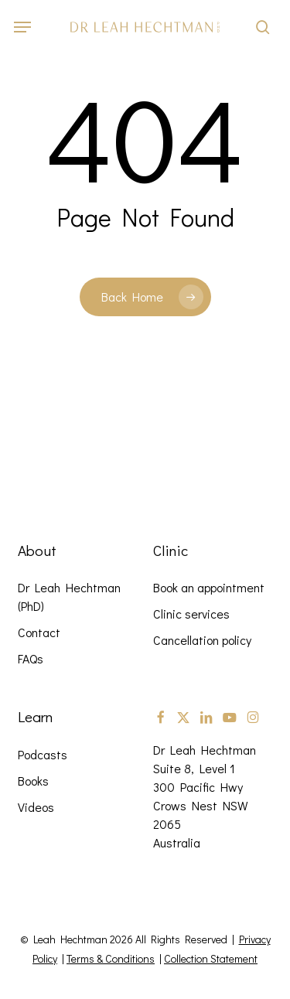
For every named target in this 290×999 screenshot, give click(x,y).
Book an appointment (208, 587)
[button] (22, 27)
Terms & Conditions (111, 958)
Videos (36, 807)
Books (33, 780)
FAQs (30, 658)
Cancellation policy (202, 640)
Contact (39, 632)
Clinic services (191, 613)
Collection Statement (211, 958)
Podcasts (42, 754)
